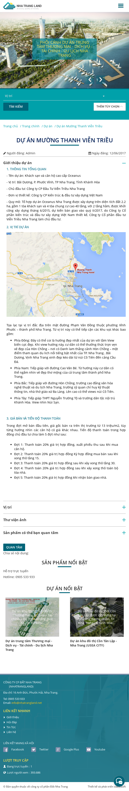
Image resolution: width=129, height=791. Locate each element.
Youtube (95, 749)
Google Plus (67, 749)
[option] (64, 50)
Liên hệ (9, 732)
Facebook (13, 749)
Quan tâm (14, 547)
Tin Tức (9, 727)
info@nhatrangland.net (27, 703)
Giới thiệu (11, 717)
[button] (89, 79)
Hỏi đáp (10, 722)
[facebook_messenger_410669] (119, 781)
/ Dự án (47, 126)
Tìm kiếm (16, 106)
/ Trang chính (30, 126)
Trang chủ (10, 126)
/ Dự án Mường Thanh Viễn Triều (78, 126)
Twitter (39, 749)
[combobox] (64, 96)
